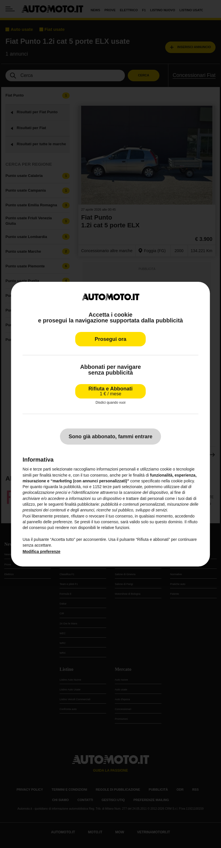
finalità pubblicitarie (82, 504)
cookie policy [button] (182, 481)
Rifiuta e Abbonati (110, 391)
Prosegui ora (110, 339)
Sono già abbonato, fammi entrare (110, 436)
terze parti (112, 486)
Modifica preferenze (41, 551)
